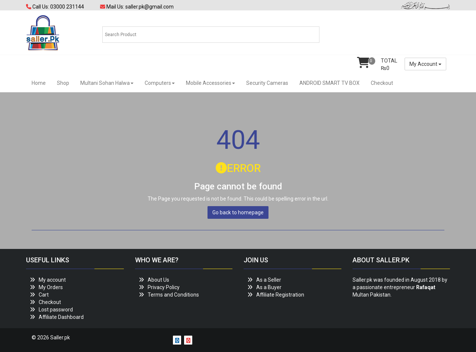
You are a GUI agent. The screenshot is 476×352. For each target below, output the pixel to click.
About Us (158, 280)
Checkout (382, 83)
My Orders (51, 287)
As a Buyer (269, 287)
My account (52, 280)
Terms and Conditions (173, 295)
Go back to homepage (238, 212)
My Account (425, 64)
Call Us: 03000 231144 (55, 7)
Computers (160, 83)
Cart (44, 295)
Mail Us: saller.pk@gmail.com (137, 7)
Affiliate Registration (280, 295)
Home (39, 83)
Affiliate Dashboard (61, 317)
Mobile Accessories (210, 83)
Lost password (56, 310)
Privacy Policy (164, 287)
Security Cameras (267, 83)
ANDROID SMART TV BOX (329, 83)
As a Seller (268, 280)
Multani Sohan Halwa (107, 83)
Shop (63, 83)
